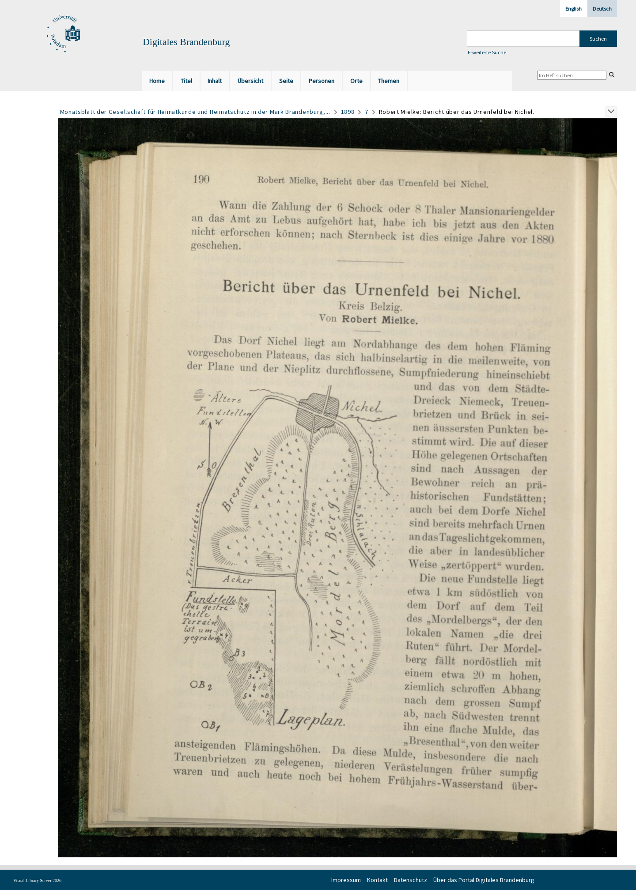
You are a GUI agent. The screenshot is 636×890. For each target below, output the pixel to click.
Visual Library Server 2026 (37, 880)
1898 (348, 112)
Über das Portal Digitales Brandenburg (483, 880)
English (573, 8)
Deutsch (602, 8)
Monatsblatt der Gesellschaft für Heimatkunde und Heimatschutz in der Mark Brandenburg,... (195, 112)
